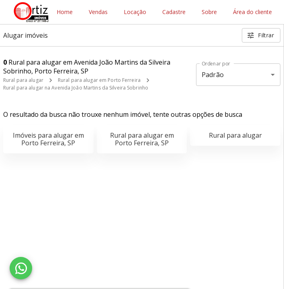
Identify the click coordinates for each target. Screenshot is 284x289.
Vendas (98, 12)
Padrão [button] (213, 74)
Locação (135, 12)
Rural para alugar (23, 80)
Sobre (209, 12)
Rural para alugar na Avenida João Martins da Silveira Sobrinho (75, 87)
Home (65, 12)
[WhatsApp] (21, 268)
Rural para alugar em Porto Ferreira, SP (142, 139)
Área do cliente (252, 12)
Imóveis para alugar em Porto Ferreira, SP (48, 139)
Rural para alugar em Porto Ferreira (99, 80)
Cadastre (174, 12)
